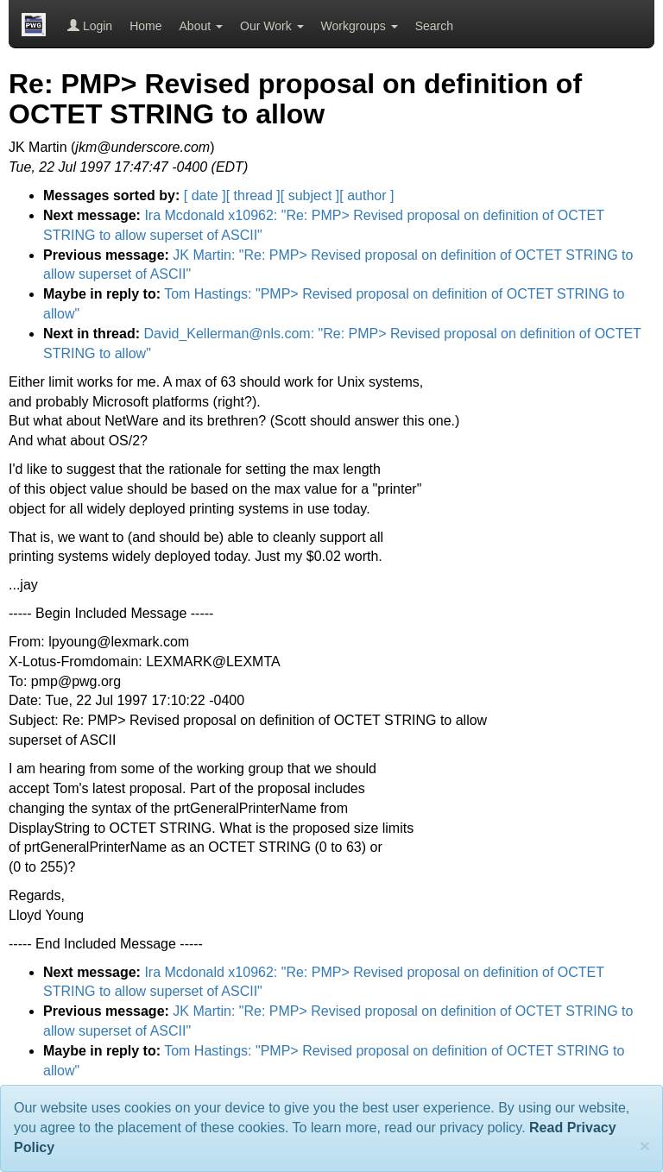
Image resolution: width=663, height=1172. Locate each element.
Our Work (272, 26)
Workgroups (359, 26)
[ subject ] (310, 195)
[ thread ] (253, 195)
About (201, 26)
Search (434, 26)
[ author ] (366, 195)
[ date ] (205, 195)
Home (145, 26)
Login (89, 26)
